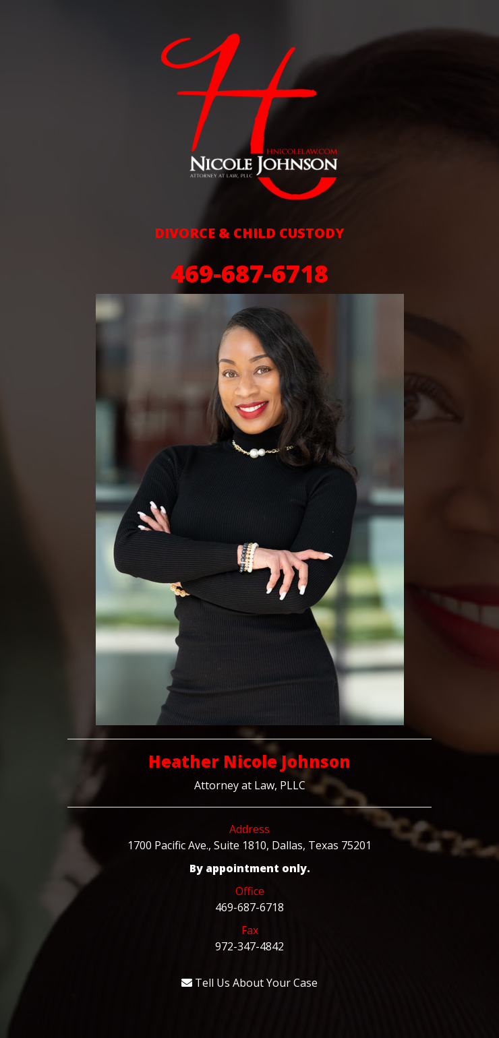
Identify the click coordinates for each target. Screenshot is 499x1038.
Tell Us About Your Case (249, 982)
